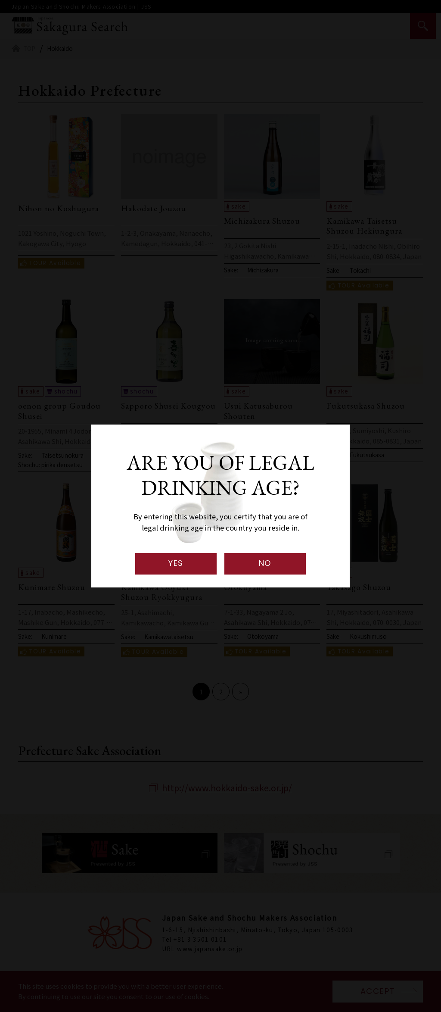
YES (175, 563)
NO (265, 563)
